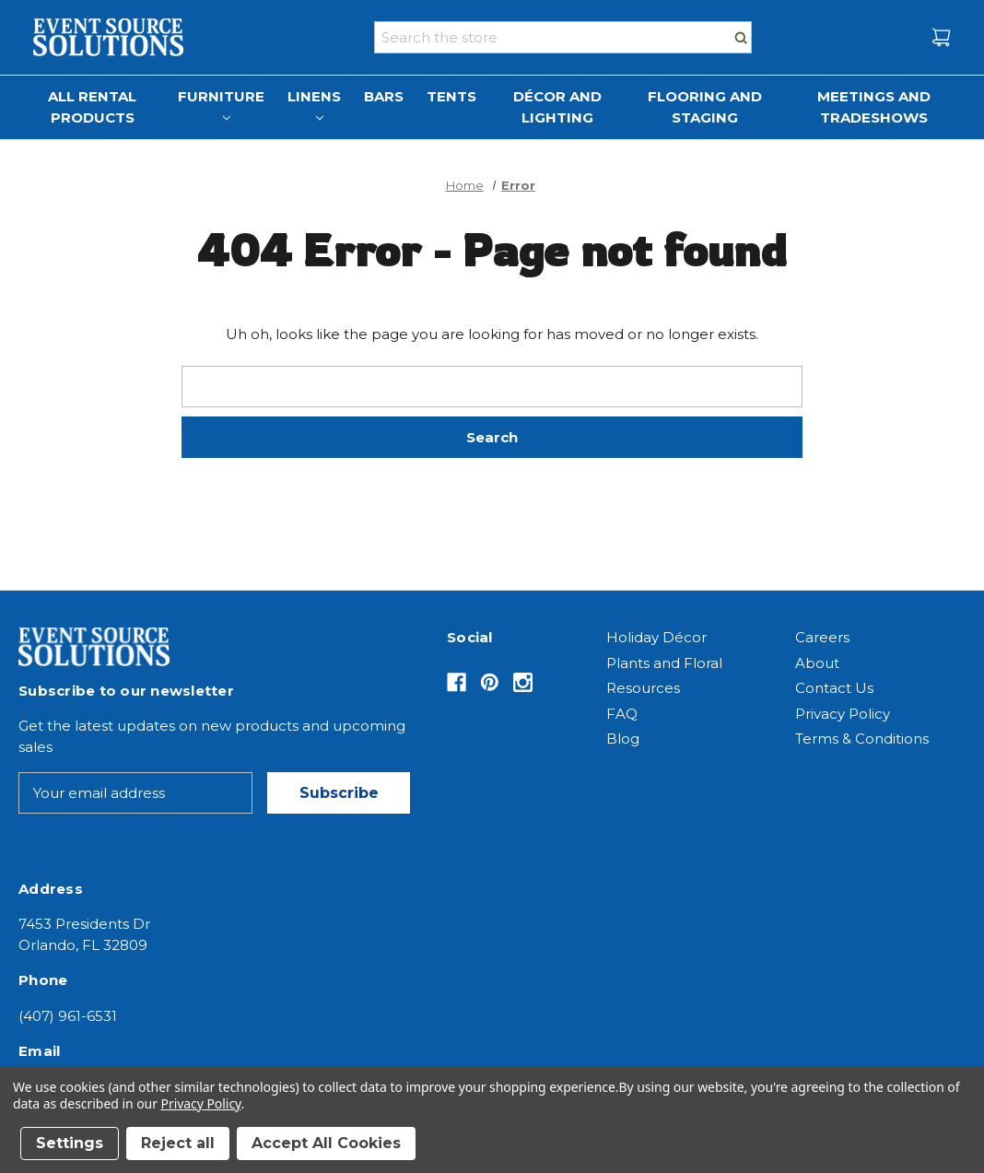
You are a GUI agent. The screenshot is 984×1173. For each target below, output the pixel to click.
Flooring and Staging (705, 107)
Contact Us (834, 688)
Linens (314, 105)
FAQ (622, 713)
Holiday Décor (656, 637)
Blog (622, 738)
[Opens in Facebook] (456, 682)
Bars (384, 96)
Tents (451, 96)
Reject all (178, 1143)
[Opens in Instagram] (523, 682)
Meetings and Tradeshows (874, 107)
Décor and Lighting (557, 107)
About (817, 663)
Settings (69, 1143)
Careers (822, 637)
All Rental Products (92, 107)
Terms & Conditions (862, 738)
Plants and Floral (664, 663)
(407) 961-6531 (67, 1016)
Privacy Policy (842, 713)
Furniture (221, 105)
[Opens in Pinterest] (489, 682)
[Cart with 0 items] (941, 37)
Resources (643, 688)
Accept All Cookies (326, 1143)
